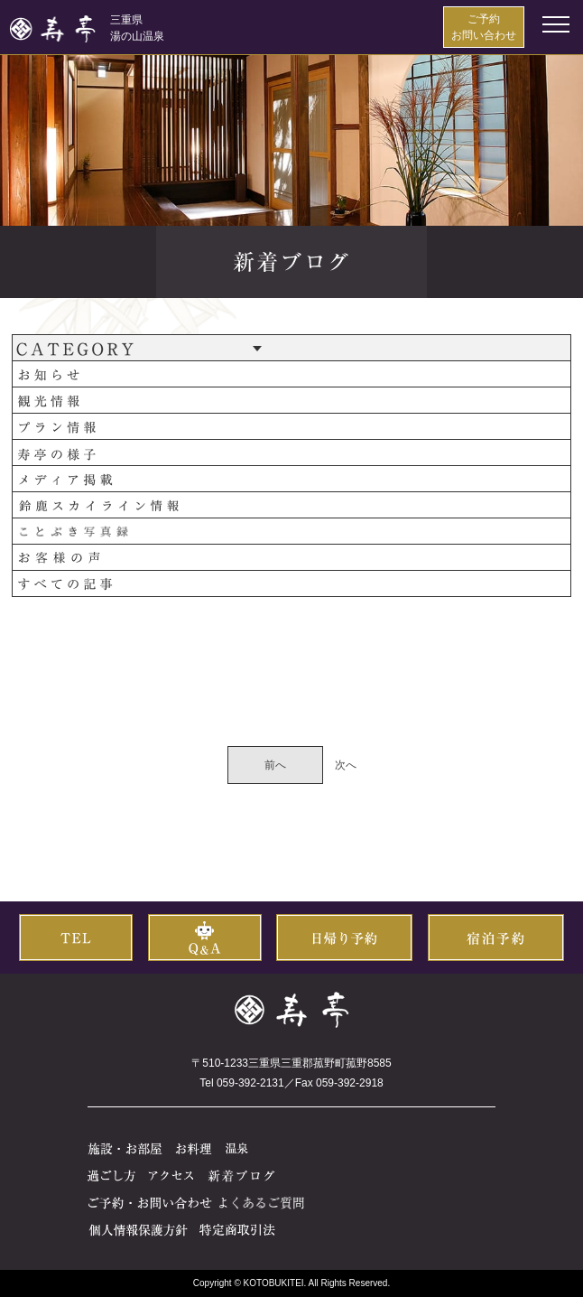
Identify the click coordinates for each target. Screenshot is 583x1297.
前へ (275, 765)
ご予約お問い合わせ (483, 27)
